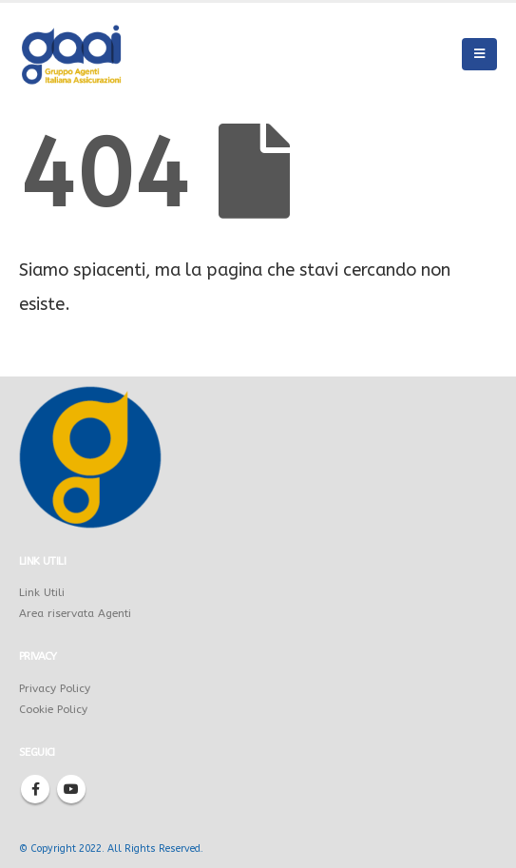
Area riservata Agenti (75, 613)
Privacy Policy (54, 688)
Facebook (35, 789)
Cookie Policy (53, 709)
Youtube (71, 789)
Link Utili (42, 592)
